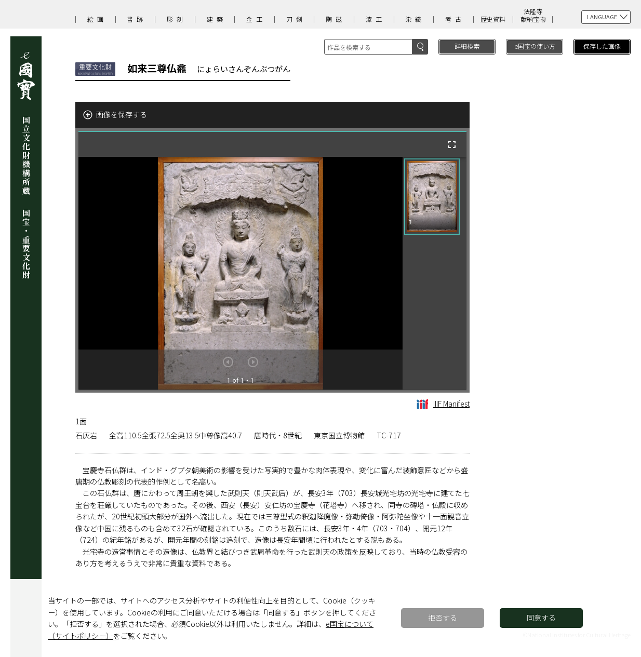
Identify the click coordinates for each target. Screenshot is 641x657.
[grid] (434, 273)
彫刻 (176, 19)
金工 (256, 19)
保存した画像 (602, 46)
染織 (415, 19)
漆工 (375, 19)
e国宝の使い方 (534, 46)
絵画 (97, 19)
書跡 (136, 19)
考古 (455, 19)
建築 (216, 19)
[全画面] (451, 144)
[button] (432, 196)
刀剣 (296, 19)
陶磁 (335, 19)
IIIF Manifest (443, 403)
